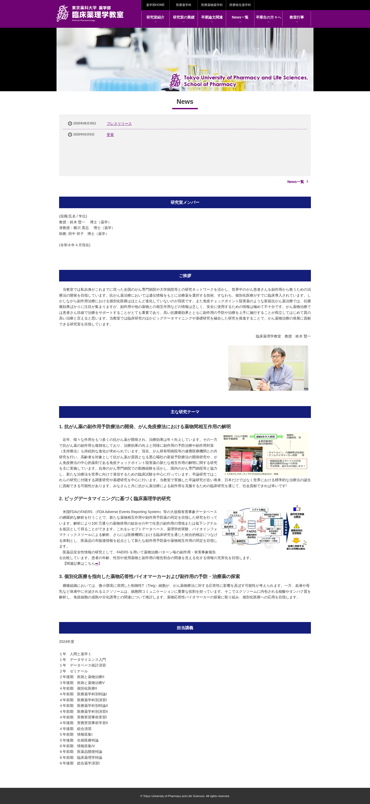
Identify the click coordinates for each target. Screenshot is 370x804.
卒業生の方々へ (268, 19)
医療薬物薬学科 (212, 5)
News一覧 (240, 19)
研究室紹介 (155, 19)
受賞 (110, 135)
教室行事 (297, 19)
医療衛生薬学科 (240, 5)
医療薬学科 (183, 5)
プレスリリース (119, 124)
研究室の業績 (184, 19)
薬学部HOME (155, 5)
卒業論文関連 (212, 19)
